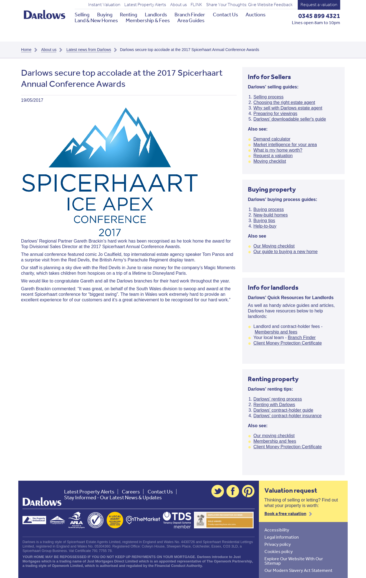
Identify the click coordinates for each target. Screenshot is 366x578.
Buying (104, 14)
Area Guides (191, 20)
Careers (131, 491)
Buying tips (264, 220)
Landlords (156, 14)
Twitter (217, 491)
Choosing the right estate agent (284, 102)
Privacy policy (277, 544)
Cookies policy (278, 551)
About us (178, 4)
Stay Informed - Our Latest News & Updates (113, 497)
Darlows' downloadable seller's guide (289, 119)
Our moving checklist (274, 435)
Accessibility (276, 530)
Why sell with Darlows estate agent (287, 108)
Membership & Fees (148, 20)
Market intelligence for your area (285, 144)
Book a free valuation (285, 513)
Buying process (268, 209)
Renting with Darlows (274, 404)
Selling (82, 14)
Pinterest (248, 491)
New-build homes (270, 215)
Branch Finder (190, 14)
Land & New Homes (96, 20)
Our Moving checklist (274, 246)
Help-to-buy (264, 226)
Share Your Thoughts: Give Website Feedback (249, 4)
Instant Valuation (104, 4)
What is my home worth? (277, 150)
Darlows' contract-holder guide (283, 410)
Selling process (268, 97)
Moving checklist (269, 161)
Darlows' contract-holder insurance (287, 415)
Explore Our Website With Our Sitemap (293, 560)
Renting (128, 14)
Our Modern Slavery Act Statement (298, 570)
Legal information (281, 537)
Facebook (232, 491)
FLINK (196, 4)
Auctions (256, 14)
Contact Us (225, 14)
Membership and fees (276, 332)
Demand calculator (271, 139)
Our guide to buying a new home (285, 251)
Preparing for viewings (275, 113)
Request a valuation (319, 4)
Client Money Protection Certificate (287, 343)
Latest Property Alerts (145, 4)
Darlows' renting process (277, 399)
